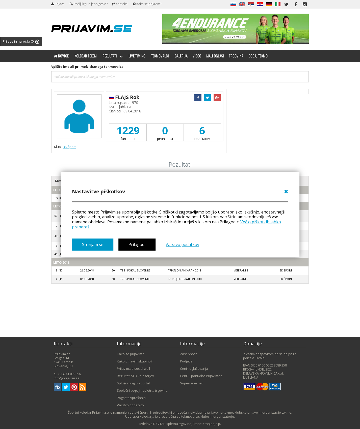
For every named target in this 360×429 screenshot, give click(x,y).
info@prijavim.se (67, 378)
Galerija (181, 55)
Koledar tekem (85, 55)
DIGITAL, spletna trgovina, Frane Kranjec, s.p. (187, 423)
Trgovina (236, 55)
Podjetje (186, 361)
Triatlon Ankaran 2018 (184, 270)
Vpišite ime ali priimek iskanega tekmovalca (87, 66)
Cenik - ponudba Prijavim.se (201, 376)
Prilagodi (136, 244)
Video (197, 55)
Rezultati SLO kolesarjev (135, 376)
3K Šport (69, 146)
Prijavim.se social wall (133, 368)
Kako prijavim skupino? (134, 361)
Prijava (57, 4)
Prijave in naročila (21, 41)
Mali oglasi (215, 55)
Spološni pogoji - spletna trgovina (142, 390)
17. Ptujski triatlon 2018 (184, 279)
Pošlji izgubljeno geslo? (89, 4)
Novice (61, 55)
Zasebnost (188, 354)
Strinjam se (92, 244)
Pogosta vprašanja (131, 397)
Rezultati (112, 55)
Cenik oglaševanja (194, 368)
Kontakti (119, 4)
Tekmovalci (160, 55)
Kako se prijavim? (147, 4)
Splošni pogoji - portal (133, 383)
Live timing (136, 55)
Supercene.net (191, 383)
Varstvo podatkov (182, 244)
